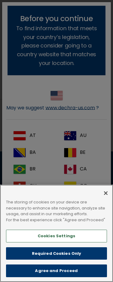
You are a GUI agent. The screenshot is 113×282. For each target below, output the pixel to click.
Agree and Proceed (56, 271)
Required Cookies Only (56, 253)
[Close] (105, 193)
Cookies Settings (56, 236)
